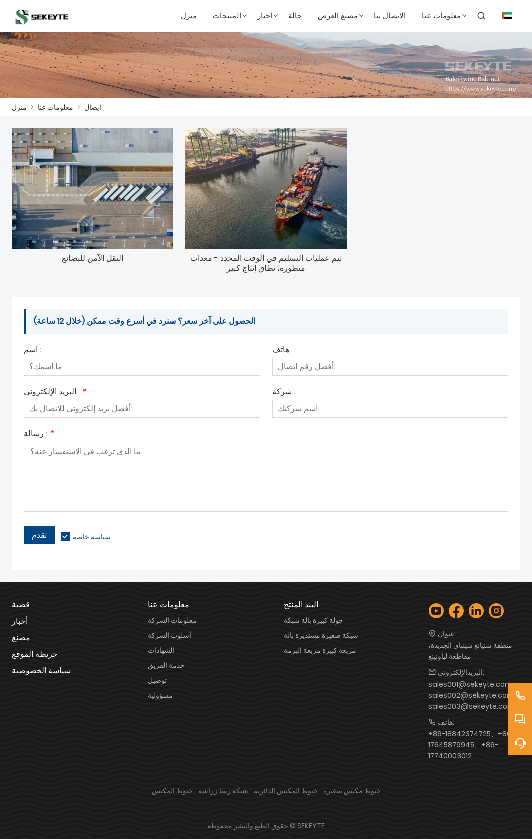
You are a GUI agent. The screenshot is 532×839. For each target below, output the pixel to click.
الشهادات (161, 650)
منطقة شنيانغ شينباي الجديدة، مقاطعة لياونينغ (470, 650)
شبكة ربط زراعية (223, 791)
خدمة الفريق (166, 665)
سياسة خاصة (92, 537)
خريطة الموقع (35, 654)
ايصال (92, 107)
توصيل (157, 680)
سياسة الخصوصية (41, 670)
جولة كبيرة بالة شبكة (313, 620)
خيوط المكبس (172, 791)
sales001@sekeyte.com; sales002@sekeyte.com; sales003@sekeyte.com (472, 695)
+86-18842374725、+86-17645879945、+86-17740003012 (471, 745)
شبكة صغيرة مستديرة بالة (321, 635)
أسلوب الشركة (169, 635)
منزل (19, 107)
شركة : (283, 392)
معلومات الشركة (172, 620)
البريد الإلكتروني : (55, 392)
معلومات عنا (55, 107)
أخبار (20, 621)
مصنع (21, 637)
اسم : (32, 350)
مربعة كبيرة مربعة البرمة (320, 650)
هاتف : (282, 350)
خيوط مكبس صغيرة (352, 791)
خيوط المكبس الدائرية (286, 791)
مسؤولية (160, 695)
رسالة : (38, 434)
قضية (21, 604)
